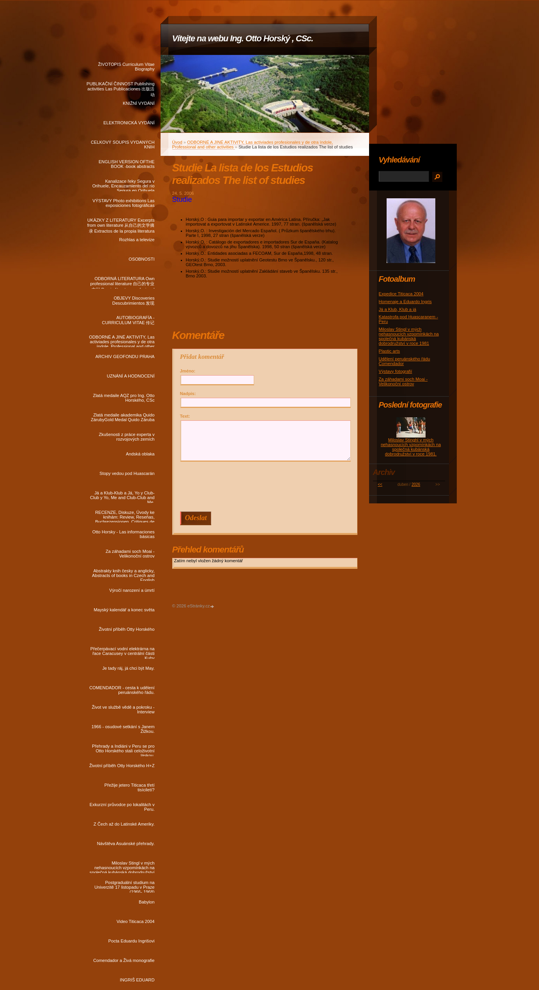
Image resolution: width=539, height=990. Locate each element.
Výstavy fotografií (395, 371)
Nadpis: (188, 393)
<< (380, 484)
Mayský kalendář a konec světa (124, 609)
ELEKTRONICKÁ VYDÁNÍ (128, 122)
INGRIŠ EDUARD (137, 980)
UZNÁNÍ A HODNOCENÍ (130, 376)
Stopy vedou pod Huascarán (126, 473)
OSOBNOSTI (142, 259)
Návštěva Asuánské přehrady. (126, 843)
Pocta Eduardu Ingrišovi (131, 941)
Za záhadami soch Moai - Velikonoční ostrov (130, 553)
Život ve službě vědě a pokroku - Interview (123, 709)
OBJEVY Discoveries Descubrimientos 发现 (133, 300)
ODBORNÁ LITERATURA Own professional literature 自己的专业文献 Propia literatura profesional (122, 282)
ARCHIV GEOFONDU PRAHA (125, 356)
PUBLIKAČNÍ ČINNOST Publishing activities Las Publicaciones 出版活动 (121, 87)
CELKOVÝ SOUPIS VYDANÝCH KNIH (123, 144)
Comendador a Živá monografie (123, 960)
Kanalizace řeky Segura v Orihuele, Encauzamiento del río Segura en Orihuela (123, 185)
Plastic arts (389, 351)
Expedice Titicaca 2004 (401, 293)
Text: (185, 416)
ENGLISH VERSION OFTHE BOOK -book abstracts (127, 164)
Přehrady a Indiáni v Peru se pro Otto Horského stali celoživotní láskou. (123, 750)
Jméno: (188, 371)
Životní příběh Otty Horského (126, 629)
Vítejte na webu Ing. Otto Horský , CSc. (242, 38)
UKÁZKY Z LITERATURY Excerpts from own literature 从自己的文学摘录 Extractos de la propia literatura (121, 224)
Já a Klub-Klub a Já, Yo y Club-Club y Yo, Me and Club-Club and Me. (122, 497)
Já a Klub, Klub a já (397, 309)
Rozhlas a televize (137, 239)
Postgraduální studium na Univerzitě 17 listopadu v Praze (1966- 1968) (124, 886)
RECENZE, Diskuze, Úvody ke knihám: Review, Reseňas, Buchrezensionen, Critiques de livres (124, 516)
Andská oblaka (140, 454)
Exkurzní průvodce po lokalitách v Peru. (122, 807)
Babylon (146, 902)
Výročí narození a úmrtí (131, 590)
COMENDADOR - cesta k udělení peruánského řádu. (121, 690)
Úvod (177, 142)
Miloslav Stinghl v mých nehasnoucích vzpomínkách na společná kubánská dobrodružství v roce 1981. (411, 447)
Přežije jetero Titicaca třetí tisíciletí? (129, 787)
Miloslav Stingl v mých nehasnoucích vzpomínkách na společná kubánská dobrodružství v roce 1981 (122, 867)
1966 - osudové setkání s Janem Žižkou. (123, 729)
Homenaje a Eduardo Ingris (405, 301)
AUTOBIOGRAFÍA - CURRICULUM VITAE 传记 (128, 320)
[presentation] (266, 486)
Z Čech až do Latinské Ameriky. (124, 824)
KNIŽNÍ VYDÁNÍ (138, 103)
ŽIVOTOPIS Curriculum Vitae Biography (126, 66)
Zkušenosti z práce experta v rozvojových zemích (126, 436)
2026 (416, 484)
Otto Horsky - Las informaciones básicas (123, 534)
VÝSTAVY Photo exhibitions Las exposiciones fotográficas (123, 203)
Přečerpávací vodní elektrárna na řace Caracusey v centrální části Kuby (122, 652)
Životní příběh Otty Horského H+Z (122, 765)
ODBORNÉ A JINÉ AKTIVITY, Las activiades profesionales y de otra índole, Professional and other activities (121, 341)
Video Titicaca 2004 (135, 921)
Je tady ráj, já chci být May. (128, 668)
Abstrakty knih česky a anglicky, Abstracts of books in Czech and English (123, 574)
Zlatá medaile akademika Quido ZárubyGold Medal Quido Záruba (123, 417)
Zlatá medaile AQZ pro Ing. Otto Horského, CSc (124, 397)
